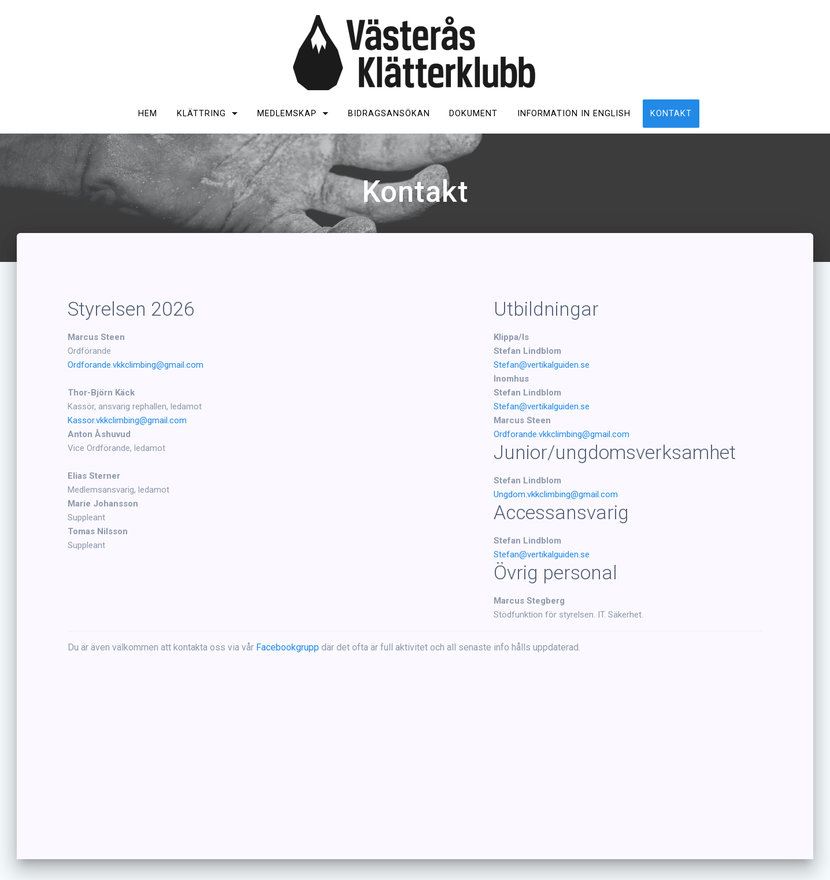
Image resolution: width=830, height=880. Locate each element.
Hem (147, 114)
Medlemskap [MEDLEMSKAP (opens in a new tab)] (287, 114)
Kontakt (671, 114)
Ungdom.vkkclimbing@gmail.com (556, 494)
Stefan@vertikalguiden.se (542, 365)
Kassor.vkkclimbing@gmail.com (127, 420)
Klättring (201, 114)
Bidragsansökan (389, 114)
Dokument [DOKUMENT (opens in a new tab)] (473, 114)
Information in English (574, 114)
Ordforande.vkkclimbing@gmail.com (135, 365)
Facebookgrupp (287, 647)
